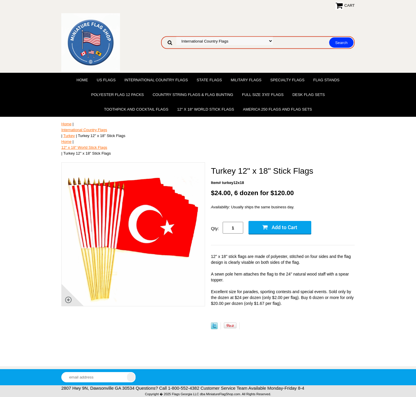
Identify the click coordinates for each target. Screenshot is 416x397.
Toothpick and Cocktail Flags (136, 109)
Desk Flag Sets (308, 94)
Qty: (215, 228)
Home (82, 80)
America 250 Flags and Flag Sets (277, 109)
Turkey (69, 136)
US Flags (106, 80)
